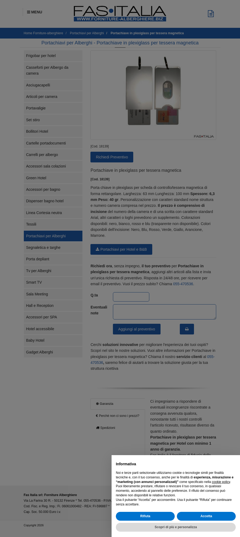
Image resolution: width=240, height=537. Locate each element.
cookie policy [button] (221, 482)
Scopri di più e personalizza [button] (176, 527)
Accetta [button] (206, 516)
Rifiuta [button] (145, 516)
